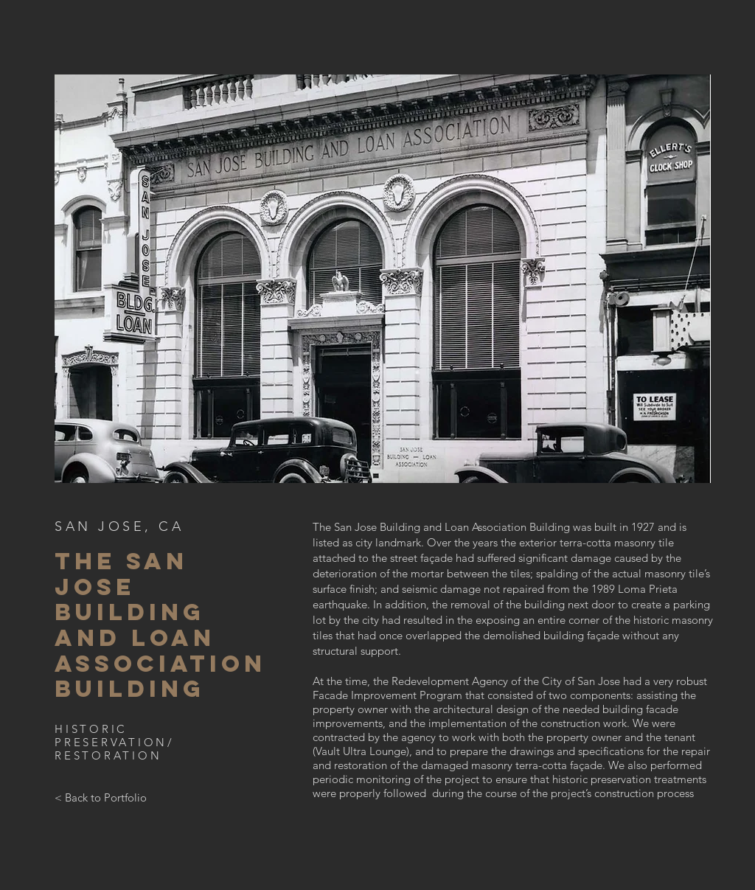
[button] (383, 278)
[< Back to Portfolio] (101, 798)
